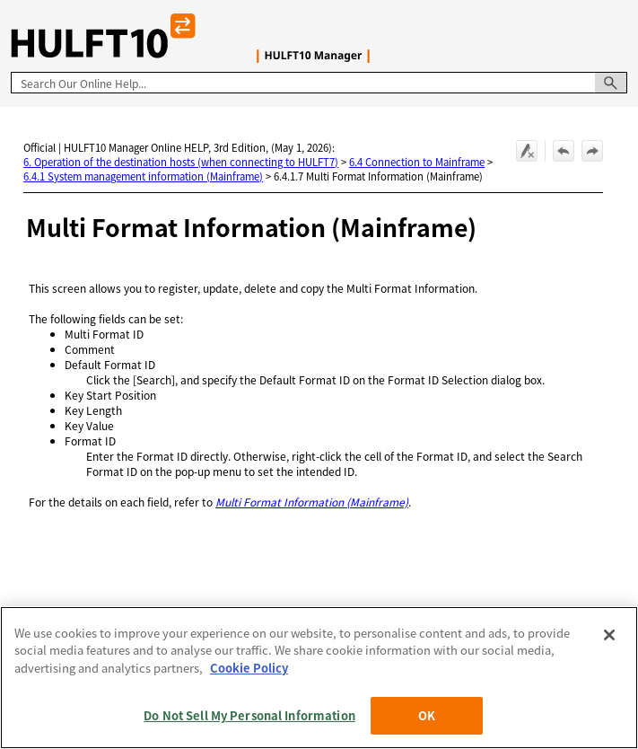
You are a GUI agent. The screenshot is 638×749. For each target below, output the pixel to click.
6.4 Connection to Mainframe (417, 161)
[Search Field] (319, 82)
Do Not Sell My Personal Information (249, 715)
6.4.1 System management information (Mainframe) (143, 176)
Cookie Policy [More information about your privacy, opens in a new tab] (249, 667)
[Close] (609, 635)
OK (426, 715)
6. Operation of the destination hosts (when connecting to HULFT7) (180, 161)
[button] (611, 82)
